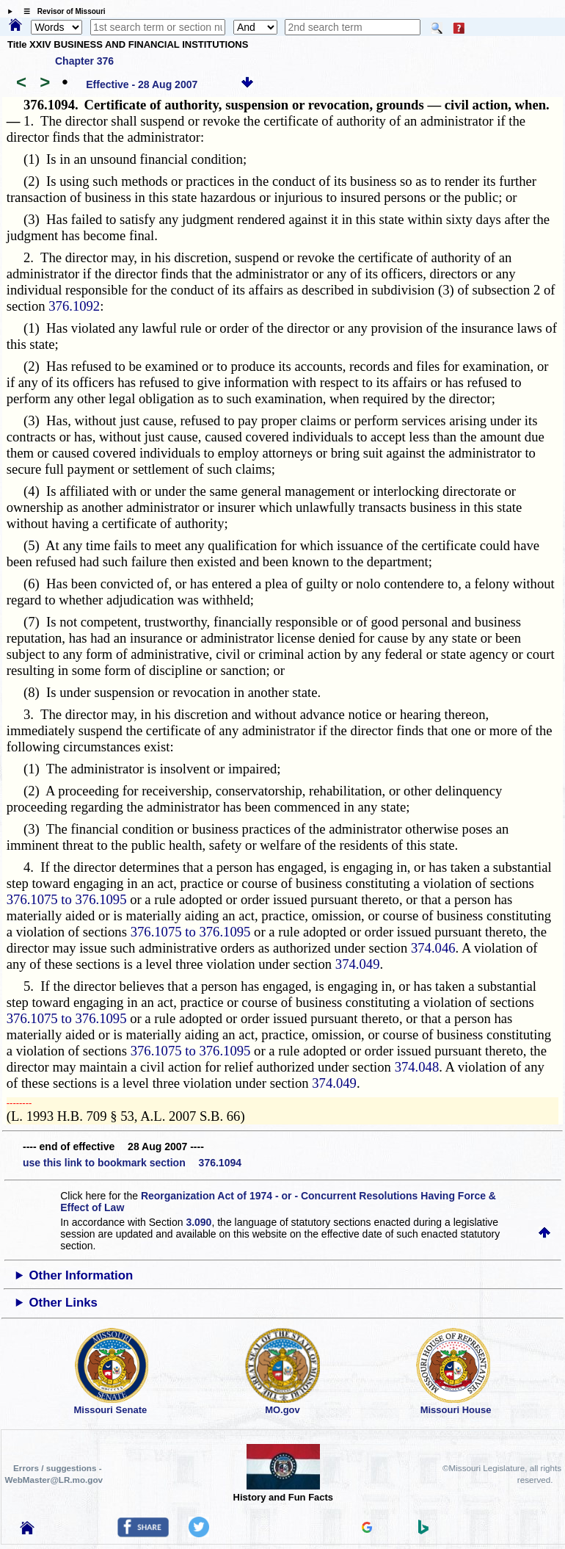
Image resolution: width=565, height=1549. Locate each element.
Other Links (63, 1303)
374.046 (433, 948)
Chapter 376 (84, 61)
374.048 (417, 1067)
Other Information (81, 1275)
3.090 (198, 1222)
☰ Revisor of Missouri (61, 11)
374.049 (357, 964)
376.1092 (74, 306)
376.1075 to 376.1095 (67, 899)
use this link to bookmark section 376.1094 (132, 1163)
